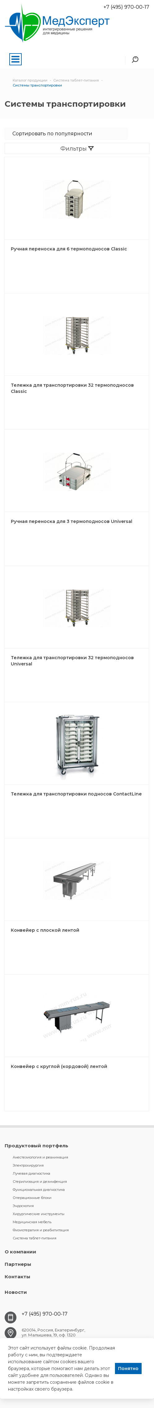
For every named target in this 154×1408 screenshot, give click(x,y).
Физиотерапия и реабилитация (41, 1230)
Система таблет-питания (34, 1238)
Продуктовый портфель (36, 1146)
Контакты (17, 1277)
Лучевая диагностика (31, 1173)
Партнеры (18, 1264)
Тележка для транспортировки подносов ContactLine (76, 794)
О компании (20, 1252)
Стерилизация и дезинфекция (40, 1181)
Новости (16, 1292)
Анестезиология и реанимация (40, 1157)
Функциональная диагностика (39, 1189)
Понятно (128, 1368)
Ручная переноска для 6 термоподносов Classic (69, 249)
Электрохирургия (28, 1165)
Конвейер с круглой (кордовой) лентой (59, 1066)
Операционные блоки (32, 1198)
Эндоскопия (23, 1206)
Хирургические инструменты (38, 1214)
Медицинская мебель (32, 1222)
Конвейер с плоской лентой (45, 930)
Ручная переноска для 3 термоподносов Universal (71, 521)
